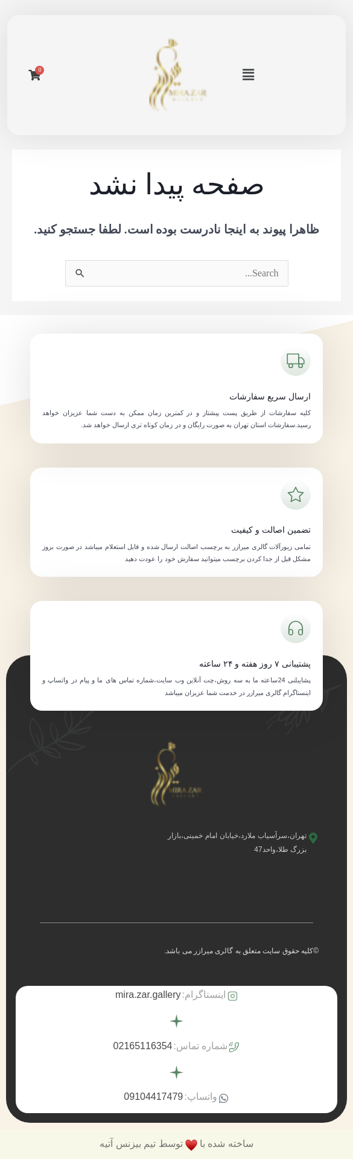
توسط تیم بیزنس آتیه (141, 1143)
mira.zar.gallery (147, 994)
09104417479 (153, 1096)
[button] (248, 74)
